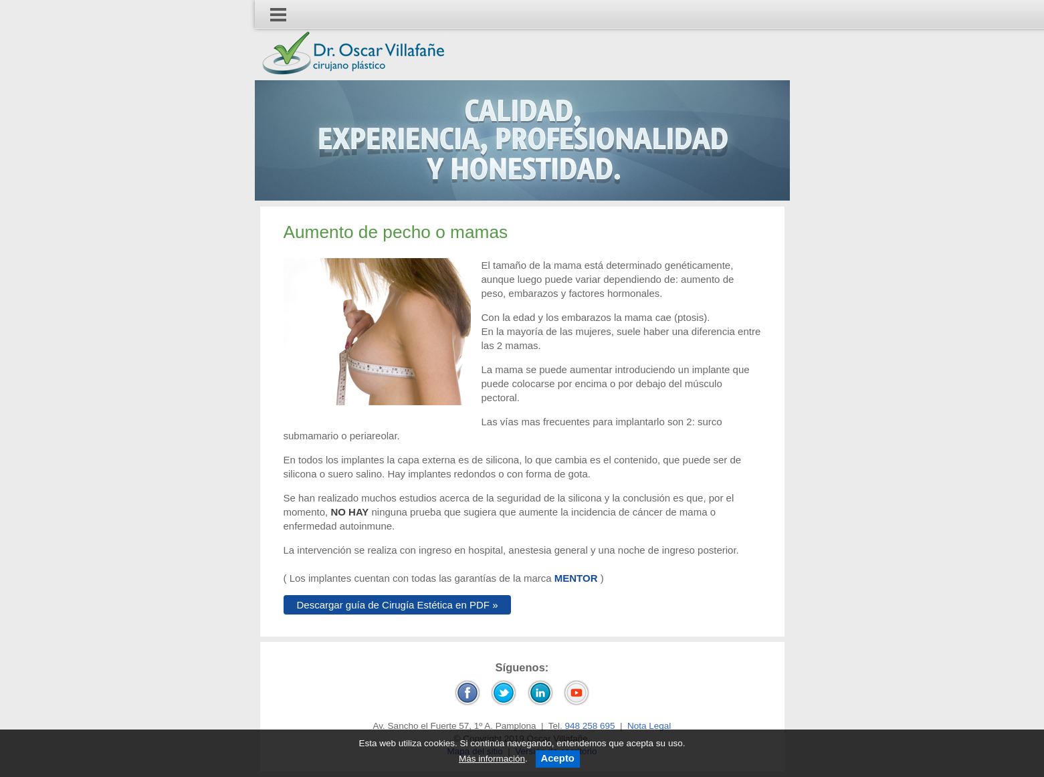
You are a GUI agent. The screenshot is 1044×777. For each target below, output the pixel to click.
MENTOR (576, 578)
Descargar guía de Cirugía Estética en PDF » (397, 604)
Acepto (558, 758)
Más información (492, 759)
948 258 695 (589, 726)
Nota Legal (649, 726)
